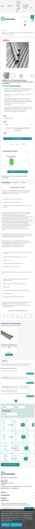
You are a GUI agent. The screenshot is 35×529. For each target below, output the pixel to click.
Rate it (23, 171)
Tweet (17, 144)
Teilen (11, 144)
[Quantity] (17, 424)
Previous (12, 401)
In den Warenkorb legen (10, 464)
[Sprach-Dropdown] (10, 6)
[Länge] (17, 118)
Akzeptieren (5, 524)
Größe (4, 122)
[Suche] (27, 17)
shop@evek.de (15, 488)
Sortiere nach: (7, 410)
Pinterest (23, 144)
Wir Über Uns (26, 6)
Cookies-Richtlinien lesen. (19, 520)
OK (29, 508)
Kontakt (25, 7)
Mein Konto (25, 5)
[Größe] (17, 124)
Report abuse (30, 373)
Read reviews (13, 171)
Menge (5, 133)
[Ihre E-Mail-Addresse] (12, 509)
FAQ (31, 7)
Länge (4, 116)
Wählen (5, 414)
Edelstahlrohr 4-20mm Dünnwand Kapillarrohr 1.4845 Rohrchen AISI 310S (9, 346)
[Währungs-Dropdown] (3, 6)
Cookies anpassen (16, 524)
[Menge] (17, 135)
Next (22, 401)
